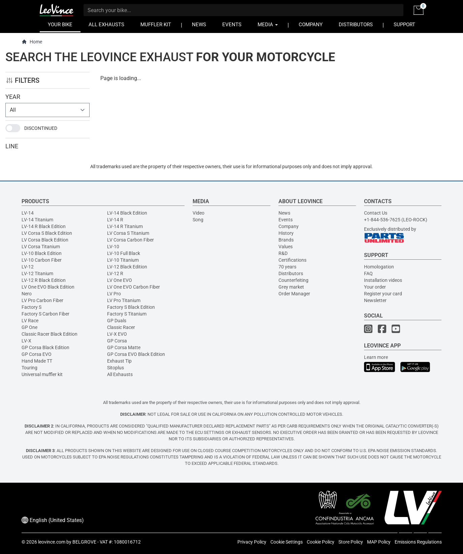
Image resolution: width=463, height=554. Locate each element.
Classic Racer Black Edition (49, 334)
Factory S (31, 307)
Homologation (379, 266)
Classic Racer (121, 327)
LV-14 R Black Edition (44, 226)
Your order (375, 287)
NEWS (199, 25)
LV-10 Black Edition (42, 253)
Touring (29, 367)
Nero (27, 293)
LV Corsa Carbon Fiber (130, 240)
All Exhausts (120, 374)
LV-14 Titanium (37, 219)
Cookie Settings (286, 542)
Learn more (376, 357)
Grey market (291, 287)
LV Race (30, 320)
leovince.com (51, 542)
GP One (29, 327)
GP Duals (116, 320)
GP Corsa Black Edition (45, 347)
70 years (287, 266)
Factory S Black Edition (131, 307)
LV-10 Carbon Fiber (42, 260)
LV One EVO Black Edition (48, 287)
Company (288, 226)
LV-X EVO (117, 334)
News (284, 213)
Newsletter (375, 300)
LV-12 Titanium (37, 273)
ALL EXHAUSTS (106, 25)
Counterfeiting (293, 280)
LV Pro (114, 293)
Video (198, 213)
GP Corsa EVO (37, 354)
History (286, 233)
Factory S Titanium (126, 314)
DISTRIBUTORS (356, 25)
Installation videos (383, 280)
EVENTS (231, 25)
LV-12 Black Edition (127, 266)
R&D (283, 253)
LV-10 (113, 246)
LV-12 (28, 266)
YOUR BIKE (60, 25)
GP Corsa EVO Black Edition (136, 354)
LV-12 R (115, 273)
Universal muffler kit (42, 374)
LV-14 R (115, 219)
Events (285, 219)
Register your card (383, 293)
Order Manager (294, 293)
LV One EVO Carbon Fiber (133, 287)
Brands (286, 240)
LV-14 (28, 213)
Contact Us (375, 213)
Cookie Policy (320, 542)
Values (285, 246)
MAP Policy (379, 542)
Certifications (292, 260)
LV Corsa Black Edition (45, 240)
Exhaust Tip (119, 361)
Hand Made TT (37, 361)
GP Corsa (117, 340)
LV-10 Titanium (123, 260)
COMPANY (311, 25)
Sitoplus (115, 367)
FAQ (368, 273)
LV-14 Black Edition (127, 213)
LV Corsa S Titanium (128, 233)
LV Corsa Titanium (41, 246)
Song (198, 219)
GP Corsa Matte (123, 347)
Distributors (290, 273)
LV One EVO (119, 280)
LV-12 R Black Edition (44, 280)
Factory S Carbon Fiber (45, 314)
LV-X (26, 340)
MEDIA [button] (268, 25)
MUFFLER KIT (155, 25)
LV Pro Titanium (123, 300)
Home (32, 42)
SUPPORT (404, 25)
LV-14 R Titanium (125, 226)
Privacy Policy (251, 542)
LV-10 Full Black (123, 253)
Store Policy (350, 542)
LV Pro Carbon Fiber (42, 300)
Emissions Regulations (418, 542)
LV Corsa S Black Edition (47, 233)
